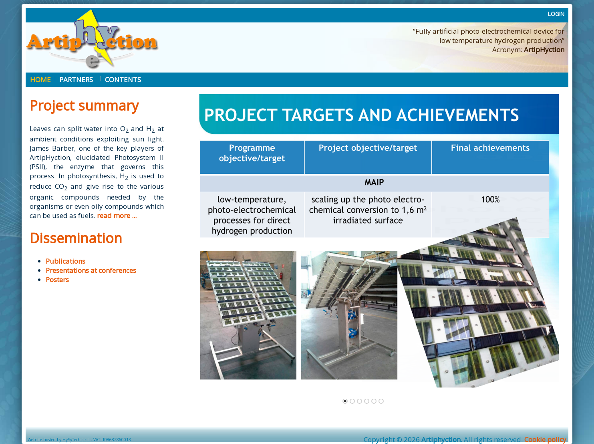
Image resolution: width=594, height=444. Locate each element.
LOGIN (556, 14)
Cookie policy (545, 439)
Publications (65, 261)
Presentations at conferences (91, 270)
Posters (57, 279)
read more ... (117, 215)
